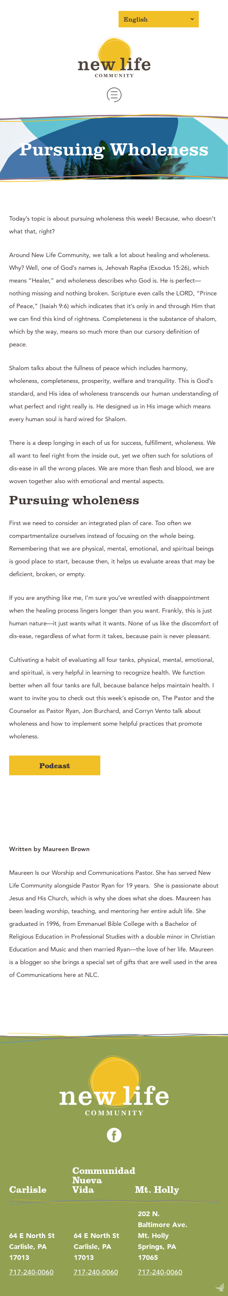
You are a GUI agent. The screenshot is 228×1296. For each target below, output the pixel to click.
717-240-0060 (31, 1272)
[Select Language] (158, 19)
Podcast (54, 765)
